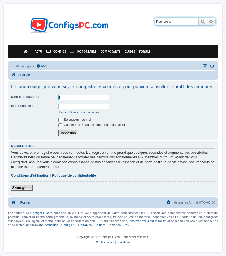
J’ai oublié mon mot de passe (78, 112)
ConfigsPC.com (41, 213)
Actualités (51, 225)
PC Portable (83, 52)
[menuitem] (41, 66)
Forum (144, 52)
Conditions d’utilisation (30, 175)
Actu (38, 52)
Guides (130, 52)
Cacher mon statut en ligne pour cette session (93, 124)
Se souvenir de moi (74, 119)
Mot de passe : (22, 105)
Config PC (68, 225)
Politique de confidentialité (74, 175)
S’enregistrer (22, 188)
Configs (56, 52)
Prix (126, 225)
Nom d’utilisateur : (25, 96)
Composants (110, 52)
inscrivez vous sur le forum (147, 221)
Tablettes (114, 225)
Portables (85, 225)
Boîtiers (100, 225)
